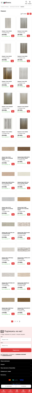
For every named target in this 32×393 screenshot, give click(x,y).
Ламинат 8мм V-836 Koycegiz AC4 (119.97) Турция (24, 233)
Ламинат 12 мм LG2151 (22, 31)
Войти (29, 391)
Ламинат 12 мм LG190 (22, 81)
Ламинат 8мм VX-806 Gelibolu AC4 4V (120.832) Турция (8, 183)
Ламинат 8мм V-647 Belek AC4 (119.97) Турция (8, 283)
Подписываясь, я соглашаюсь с (14, 355)
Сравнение (23, 391)
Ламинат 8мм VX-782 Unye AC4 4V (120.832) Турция (23, 183)
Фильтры (23, 386)
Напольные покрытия (14, 6)
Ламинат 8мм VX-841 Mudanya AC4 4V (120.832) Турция (7, 158)
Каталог (17, 391)
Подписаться (16, 350)
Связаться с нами (16, 371)
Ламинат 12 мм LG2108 (22, 56)
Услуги (16, 364)
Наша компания (16, 361)
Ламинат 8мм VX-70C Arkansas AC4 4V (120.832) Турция (7, 208)
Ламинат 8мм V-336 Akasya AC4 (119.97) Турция (7, 309)
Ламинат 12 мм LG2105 (7, 81)
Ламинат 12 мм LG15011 (7, 131)
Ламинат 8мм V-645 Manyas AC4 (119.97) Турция (23, 283)
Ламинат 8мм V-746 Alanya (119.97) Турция (7, 258)
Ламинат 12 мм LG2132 (7, 56)
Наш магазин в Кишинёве (16, 368)
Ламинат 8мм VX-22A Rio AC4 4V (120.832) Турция (8, 233)
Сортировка (8, 386)
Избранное (10, 391)
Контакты (16, 375)
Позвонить (3, 391)
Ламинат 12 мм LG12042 (23, 131)
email (2, 342)
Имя (2, 336)
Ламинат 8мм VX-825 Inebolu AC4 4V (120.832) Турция (24, 158)
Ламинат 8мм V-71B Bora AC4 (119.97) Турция (24, 258)
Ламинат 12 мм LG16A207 (7, 106)
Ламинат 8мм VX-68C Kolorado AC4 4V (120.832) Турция (23, 208)
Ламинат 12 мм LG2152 (7, 31)
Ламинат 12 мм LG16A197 (23, 106)
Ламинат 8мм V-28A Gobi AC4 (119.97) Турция (24, 309)
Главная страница (5, 6)
